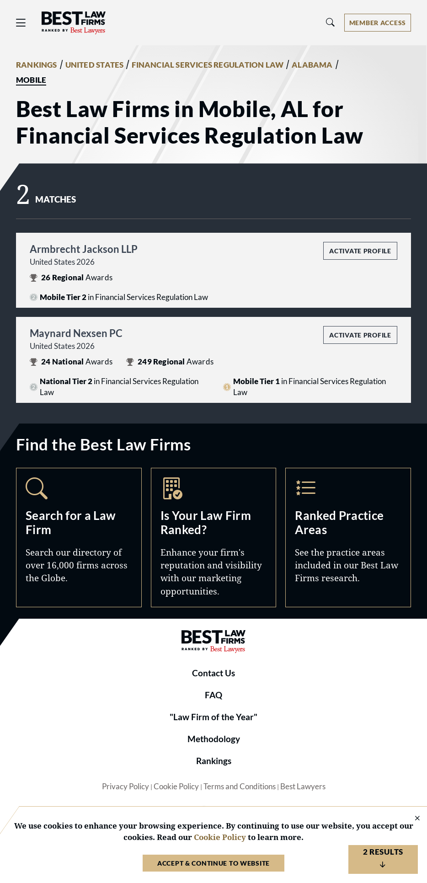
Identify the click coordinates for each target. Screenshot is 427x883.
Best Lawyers (303, 786)
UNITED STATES (94, 65)
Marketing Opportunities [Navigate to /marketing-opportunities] (213, 537)
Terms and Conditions (239, 786)
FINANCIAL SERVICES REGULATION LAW (207, 65)
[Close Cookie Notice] (411, 818)
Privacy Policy (125, 786)
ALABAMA (312, 65)
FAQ (213, 695)
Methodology (213, 739)
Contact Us (213, 673)
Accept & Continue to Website (213, 863)
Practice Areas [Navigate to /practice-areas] (348, 537)
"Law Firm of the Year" (213, 717)
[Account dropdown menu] (377, 23)
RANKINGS (36, 65)
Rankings (213, 761)
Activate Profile (360, 251)
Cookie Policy (176, 786)
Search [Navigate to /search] (78, 537)
